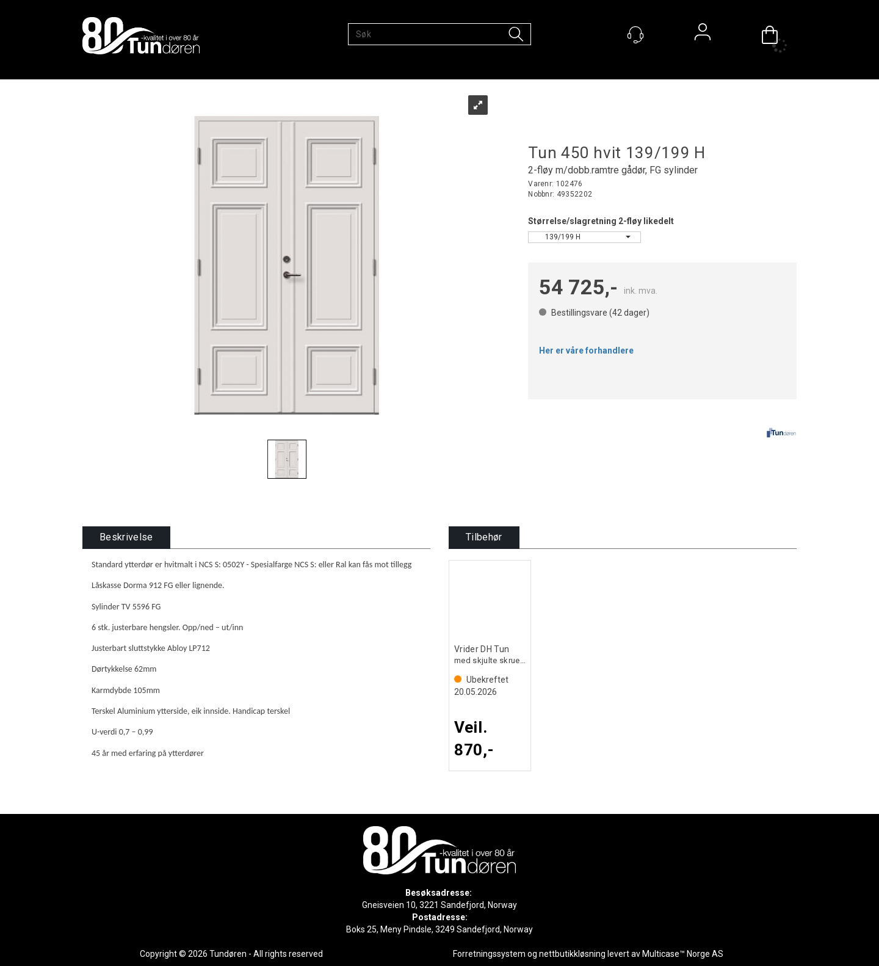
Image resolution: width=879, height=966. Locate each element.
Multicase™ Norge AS (682, 954)
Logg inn (702, 34)
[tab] (126, 537)
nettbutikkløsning (572, 954)
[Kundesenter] (635, 34)
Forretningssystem (489, 954)
